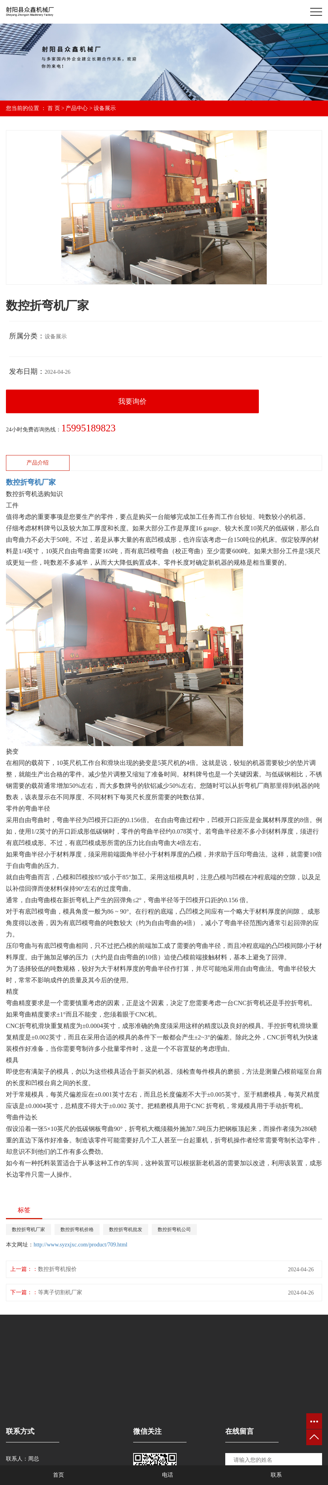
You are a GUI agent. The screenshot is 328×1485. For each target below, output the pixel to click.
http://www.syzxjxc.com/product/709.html (80, 1245)
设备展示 (105, 108)
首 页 (53, 108)
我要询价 (132, 401)
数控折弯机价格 (77, 1229)
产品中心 (77, 108)
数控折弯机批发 (125, 1229)
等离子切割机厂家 (60, 1292)
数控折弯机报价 (57, 1269)
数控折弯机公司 (174, 1229)
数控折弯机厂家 (28, 1229)
